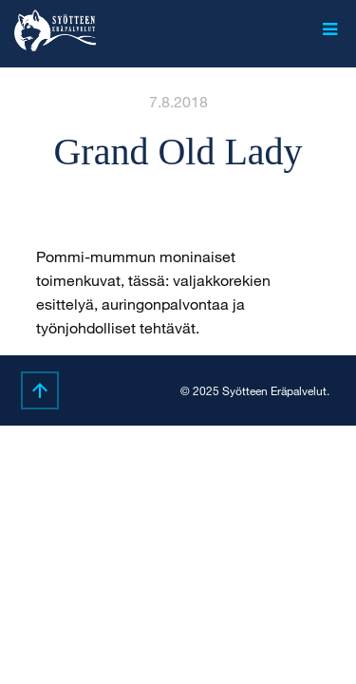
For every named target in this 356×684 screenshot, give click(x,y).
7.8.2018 (178, 101)
